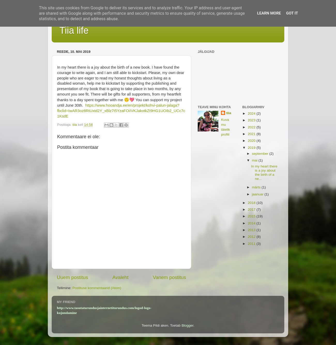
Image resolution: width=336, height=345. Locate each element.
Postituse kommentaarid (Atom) (96, 288)
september (261, 154)
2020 (252, 141)
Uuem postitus (72, 277)
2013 (252, 230)
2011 (252, 244)
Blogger (187, 325)
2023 (252, 120)
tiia (228, 113)
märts (257, 187)
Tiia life (74, 30)
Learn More (269, 13)
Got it (292, 13)
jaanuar (258, 194)
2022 (252, 127)
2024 (252, 113)
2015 (252, 216)
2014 (252, 223)
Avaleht (120, 277)
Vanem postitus (169, 277)
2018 (252, 203)
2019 (252, 148)
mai (255, 160)
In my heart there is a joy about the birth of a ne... (264, 172)
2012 (252, 237)
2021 (252, 134)
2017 (252, 209)
